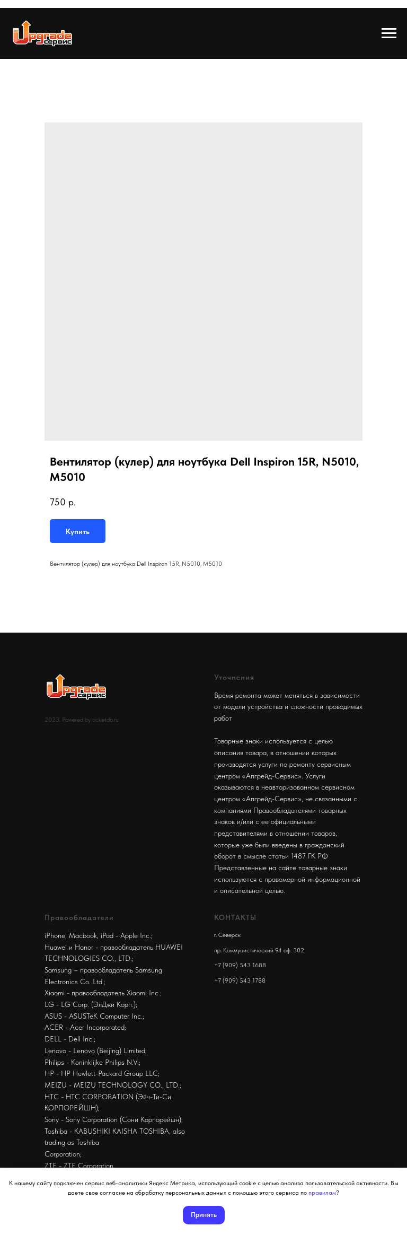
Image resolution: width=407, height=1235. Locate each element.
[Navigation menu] (389, 33)
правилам (322, 1192)
